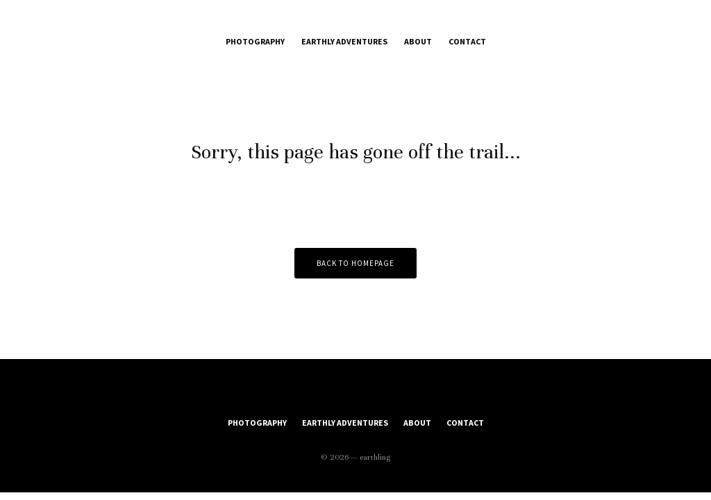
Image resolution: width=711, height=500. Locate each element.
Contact (467, 41)
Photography (255, 41)
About (418, 41)
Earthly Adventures (344, 41)
